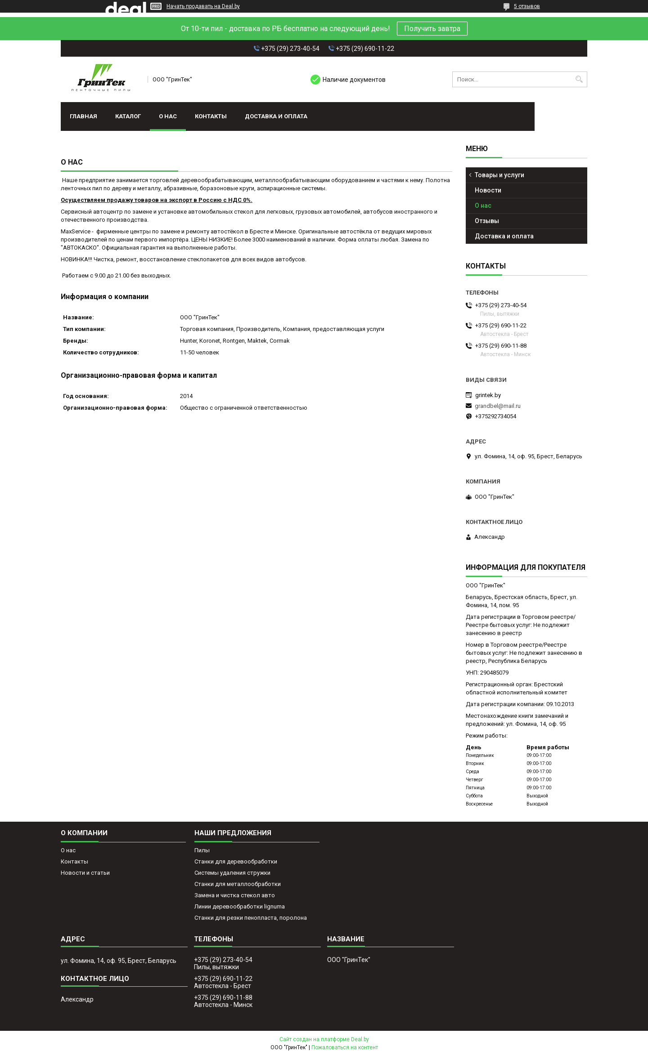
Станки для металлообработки (237, 884)
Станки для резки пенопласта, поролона (250, 917)
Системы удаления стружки (232, 872)
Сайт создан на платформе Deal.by (324, 1039)
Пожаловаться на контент (344, 1047)
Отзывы (487, 220)
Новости (488, 190)
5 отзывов (527, 6)
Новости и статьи (85, 872)
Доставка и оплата (276, 116)
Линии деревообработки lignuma (239, 906)
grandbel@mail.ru (498, 406)
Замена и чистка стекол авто (234, 895)
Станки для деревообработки (235, 861)
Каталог (128, 116)
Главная (83, 116)
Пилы (202, 850)
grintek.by (488, 395)
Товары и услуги (499, 175)
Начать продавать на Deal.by (203, 6)
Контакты (211, 116)
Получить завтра (432, 28)
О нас (168, 116)
